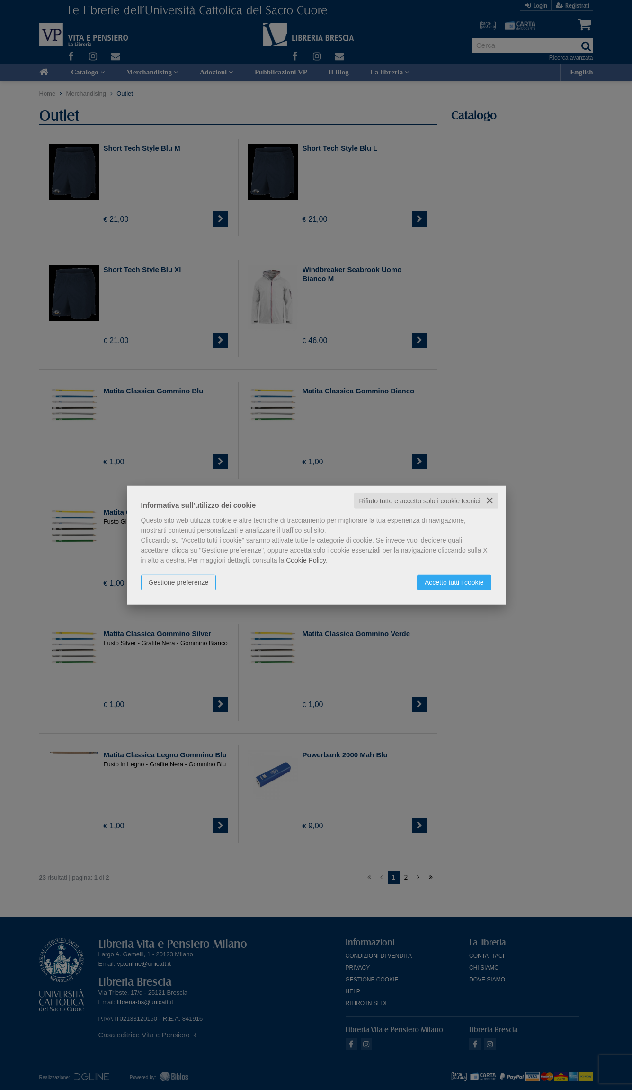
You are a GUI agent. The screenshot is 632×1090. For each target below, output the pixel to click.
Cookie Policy (306, 559)
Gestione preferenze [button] (179, 582)
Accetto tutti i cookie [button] (454, 582)
